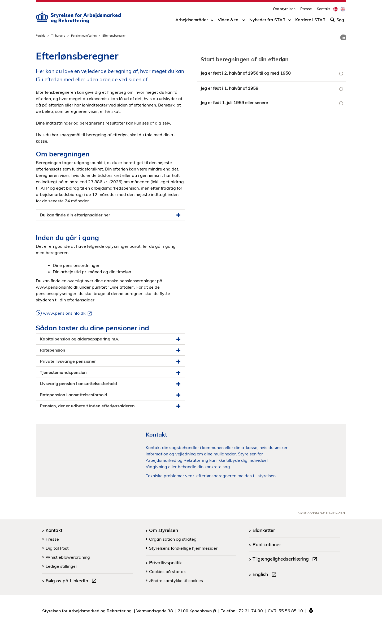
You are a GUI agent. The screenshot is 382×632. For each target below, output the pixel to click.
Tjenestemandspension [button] (110, 372)
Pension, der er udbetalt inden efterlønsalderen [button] (110, 406)
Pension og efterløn (84, 35)
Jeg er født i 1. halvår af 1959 (229, 88)
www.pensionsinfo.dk (68, 313)
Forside (40, 35)
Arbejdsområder (191, 20)
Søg (337, 20)
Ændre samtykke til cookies (176, 580)
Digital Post (57, 548)
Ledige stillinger (61, 566)
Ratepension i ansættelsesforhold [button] (110, 395)
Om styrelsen (284, 9)
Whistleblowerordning (68, 557)
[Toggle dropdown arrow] (212, 20)
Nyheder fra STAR (267, 20)
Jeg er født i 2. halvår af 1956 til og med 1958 (246, 73)
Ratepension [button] (110, 350)
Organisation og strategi (173, 539)
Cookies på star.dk (167, 571)
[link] (343, 37)
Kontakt (323, 9)
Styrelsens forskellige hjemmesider (183, 548)
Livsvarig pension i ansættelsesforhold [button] (110, 383)
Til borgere (58, 35)
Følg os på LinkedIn (72, 581)
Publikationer (267, 544)
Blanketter (264, 530)
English (266, 575)
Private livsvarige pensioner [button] (110, 361)
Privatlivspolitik (165, 562)
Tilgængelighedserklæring (286, 559)
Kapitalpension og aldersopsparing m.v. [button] (110, 339)
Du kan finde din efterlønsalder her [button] (110, 215)
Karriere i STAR (310, 20)
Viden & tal (229, 20)
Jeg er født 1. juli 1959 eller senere (234, 102)
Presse (306, 9)
